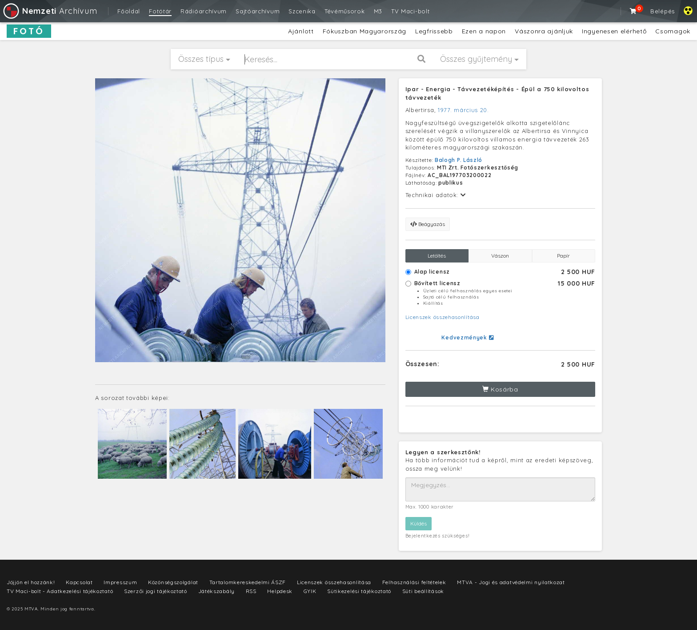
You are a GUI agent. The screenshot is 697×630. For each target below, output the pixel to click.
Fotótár (160, 11)
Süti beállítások (423, 591)
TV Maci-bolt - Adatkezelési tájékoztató (60, 591)
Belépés (662, 11)
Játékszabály (216, 591)
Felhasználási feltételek (414, 582)
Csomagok (672, 31)
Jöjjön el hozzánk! (31, 582)
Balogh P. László (458, 160)
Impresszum (120, 582)
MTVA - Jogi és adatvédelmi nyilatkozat (511, 582)
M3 (378, 11)
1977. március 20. (463, 109)
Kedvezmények (467, 337)
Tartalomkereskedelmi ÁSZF (247, 582)
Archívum (49, 11)
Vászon (500, 255)
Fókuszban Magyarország (364, 31)
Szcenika (302, 11)
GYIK (310, 591)
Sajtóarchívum (258, 11)
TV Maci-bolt (410, 11)
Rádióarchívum (203, 11)
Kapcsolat (79, 582)
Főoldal (128, 11)
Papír (563, 255)
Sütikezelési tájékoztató (359, 591)
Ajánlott (301, 31)
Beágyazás (427, 224)
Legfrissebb (434, 31)
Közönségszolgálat (173, 582)
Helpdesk (279, 591)
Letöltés (437, 255)
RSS (251, 591)
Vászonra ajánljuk (544, 31)
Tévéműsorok (344, 11)
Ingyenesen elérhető (614, 31)
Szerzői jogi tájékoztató (155, 591)
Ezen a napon (484, 31)
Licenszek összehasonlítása (442, 317)
